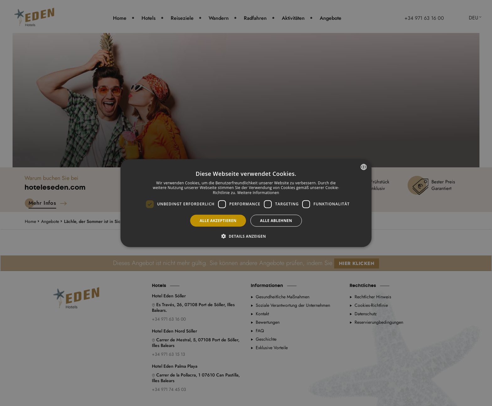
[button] (246, 236)
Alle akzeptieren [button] (218, 220)
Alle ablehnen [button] (276, 220)
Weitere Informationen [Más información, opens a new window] (258, 192)
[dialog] (246, 203)
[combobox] (364, 167)
